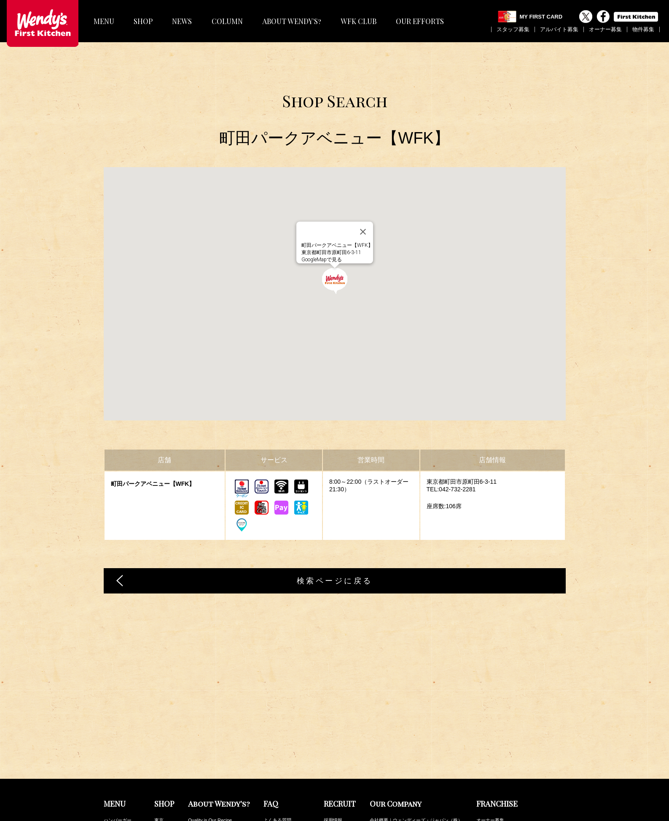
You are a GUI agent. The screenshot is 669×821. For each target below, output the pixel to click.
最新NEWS (488, 760)
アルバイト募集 (559, 29)
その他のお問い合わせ (286, 745)
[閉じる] (363, 232)
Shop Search (334, 100)
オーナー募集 (605, 29)
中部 (159, 783)
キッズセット (118, 792)
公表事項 (379, 745)
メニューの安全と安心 (286, 736)
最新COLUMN (491, 769)
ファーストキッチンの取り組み (402, 764)
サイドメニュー (120, 755)
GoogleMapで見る (321, 260)
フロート (113, 773)
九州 (159, 792)
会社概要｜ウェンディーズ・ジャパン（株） (416, 727)
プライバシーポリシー (393, 755)
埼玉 (159, 745)
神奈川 (161, 736)
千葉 (159, 755)
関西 (159, 773)
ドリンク (113, 764)
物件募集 (643, 29)
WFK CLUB (358, 21)
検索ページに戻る (335, 581)
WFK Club (486, 778)
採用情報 (333, 727)
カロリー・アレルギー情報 (504, 788)
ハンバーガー (118, 727)
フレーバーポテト (122, 745)
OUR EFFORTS (420, 21)
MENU (104, 21)
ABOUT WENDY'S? (291, 21)
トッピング (115, 801)
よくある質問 (277, 727)
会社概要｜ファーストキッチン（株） (409, 736)
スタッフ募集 (513, 29)
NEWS (182, 21)
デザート (113, 783)
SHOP (143, 21)
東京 (159, 727)
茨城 (159, 764)
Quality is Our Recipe (210, 727)
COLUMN (227, 21)
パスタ (111, 736)
